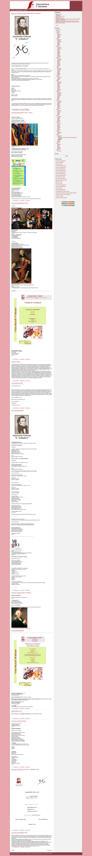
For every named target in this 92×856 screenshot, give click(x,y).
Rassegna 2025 (59, 164)
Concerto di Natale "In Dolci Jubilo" (63, 194)
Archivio (57, 28)
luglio (58, 35)
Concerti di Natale (59, 196)
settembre (59, 34)
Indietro (13, 850)
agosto (58, 42)
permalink (22, 110)
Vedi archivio (58, 29)
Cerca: (57, 153)
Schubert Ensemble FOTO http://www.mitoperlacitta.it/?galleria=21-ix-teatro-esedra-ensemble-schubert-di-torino (67, 21)
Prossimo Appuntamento (61, 184)
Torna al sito (58, 17)
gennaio (59, 56)
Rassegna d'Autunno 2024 (61, 180)
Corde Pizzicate (59, 188)
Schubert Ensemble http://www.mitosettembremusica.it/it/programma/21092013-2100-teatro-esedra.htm (68, 19)
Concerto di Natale (59, 162)
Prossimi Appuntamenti (60, 160)
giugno (58, 63)
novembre (59, 48)
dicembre (59, 39)
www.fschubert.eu (17, 109)
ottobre (58, 33)
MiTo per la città (59, 181)
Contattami (58, 15)
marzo (58, 54)
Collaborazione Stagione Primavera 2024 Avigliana (66, 192)
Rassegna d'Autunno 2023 (61, 197)
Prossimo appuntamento (61, 165)
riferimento (27, 110)
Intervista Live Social (60, 16)
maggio (58, 31)
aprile (58, 37)
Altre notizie (49, 850)
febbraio (59, 55)
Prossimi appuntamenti (60, 168)
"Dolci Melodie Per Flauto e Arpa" (63, 191)
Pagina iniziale (59, 14)
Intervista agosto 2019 (60, 22)
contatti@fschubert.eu (16, 405)
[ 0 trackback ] (16, 110)
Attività (40, 713)
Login (57, 25)
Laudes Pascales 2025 (60, 176)
